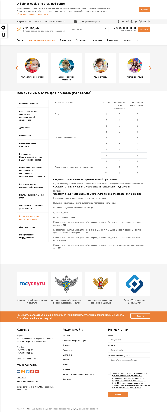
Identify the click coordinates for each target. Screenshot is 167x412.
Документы (65, 40)
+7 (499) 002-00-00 (25, 353)
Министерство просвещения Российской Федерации (100, 301)
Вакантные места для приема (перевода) (29, 217)
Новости (127, 40)
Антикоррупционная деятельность (78, 374)
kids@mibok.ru (58, 22)
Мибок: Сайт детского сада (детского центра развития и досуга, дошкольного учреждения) (62, 409)
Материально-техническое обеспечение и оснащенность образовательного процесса (32, 172)
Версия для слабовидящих (89, 22)
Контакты (66, 379)
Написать (144, 29)
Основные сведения (28, 103)
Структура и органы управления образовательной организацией (28, 115)
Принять (144, 10)
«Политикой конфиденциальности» (33, 14)
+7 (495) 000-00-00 (124, 28)
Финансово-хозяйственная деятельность (31, 207)
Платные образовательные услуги (31, 196)
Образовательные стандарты (27, 144)
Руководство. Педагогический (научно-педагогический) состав (30, 157)
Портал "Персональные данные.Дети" (134, 301)
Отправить (118, 395)
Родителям (112, 40)
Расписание (81, 40)
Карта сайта (21, 378)
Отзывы (66, 369)
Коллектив (97, 40)
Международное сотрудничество (26, 236)
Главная (20, 40)
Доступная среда (27, 227)
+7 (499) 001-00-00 (25, 350)
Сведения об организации (42, 40)
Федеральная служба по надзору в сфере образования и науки (66, 301)
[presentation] (16, 68)
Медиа (65, 364)
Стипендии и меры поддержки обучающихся (31, 185)
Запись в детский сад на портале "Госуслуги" (32, 301)
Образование (25, 135)
